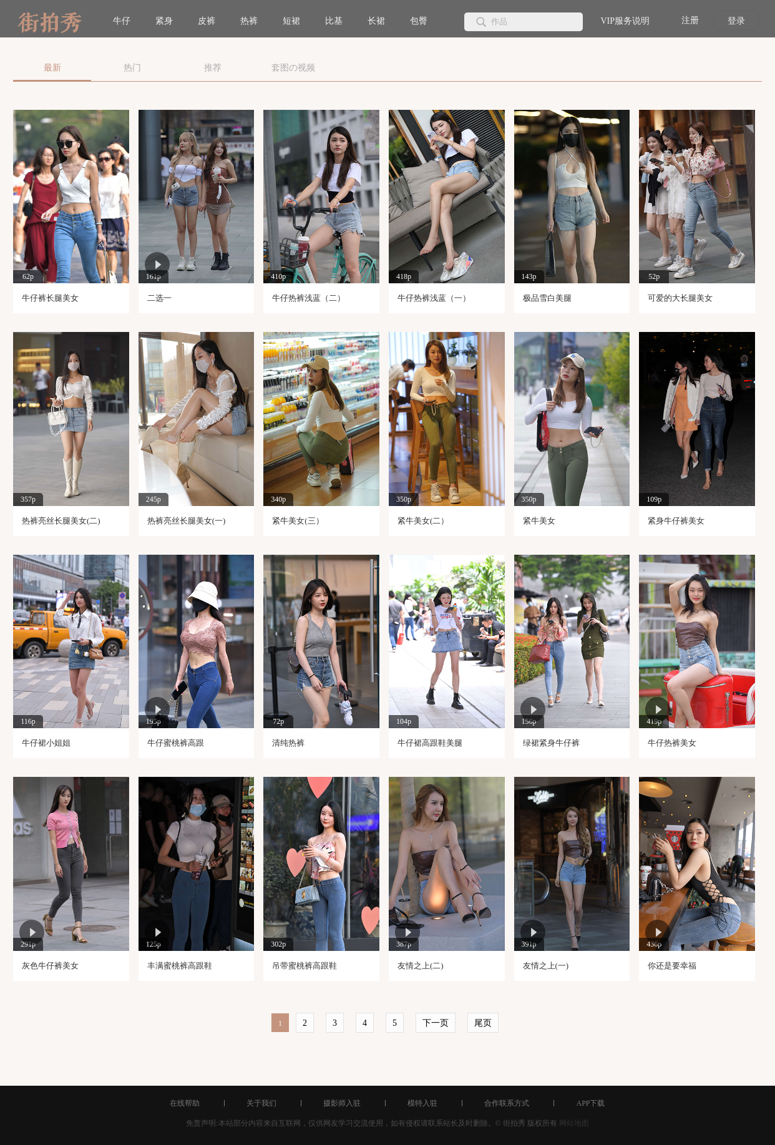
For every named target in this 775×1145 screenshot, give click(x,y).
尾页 (483, 1023)
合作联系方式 (506, 1103)
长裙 (376, 21)
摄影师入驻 (342, 1103)
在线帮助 (185, 1103)
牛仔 (121, 21)
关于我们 (261, 1103)
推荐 (213, 67)
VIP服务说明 (625, 21)
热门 (132, 67)
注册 (690, 20)
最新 (52, 67)
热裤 (249, 21)
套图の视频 (293, 67)
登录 (736, 21)
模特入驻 (422, 1103)
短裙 (291, 21)
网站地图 (574, 1123)
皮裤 (206, 21)
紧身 (164, 21)
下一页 (435, 1023)
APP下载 (590, 1103)
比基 (334, 21)
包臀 (418, 21)
